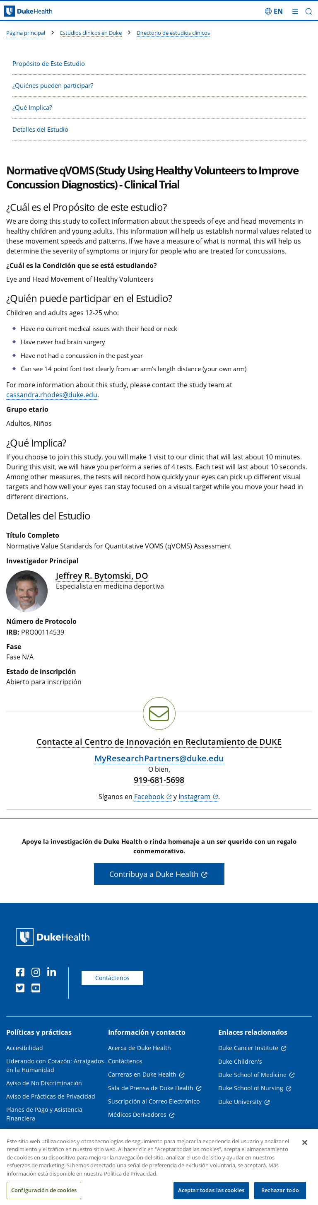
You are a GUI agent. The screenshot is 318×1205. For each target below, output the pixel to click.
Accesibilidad (24, 1048)
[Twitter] (22, 989)
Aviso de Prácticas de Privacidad (50, 1096)
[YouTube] (37, 989)
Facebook (149, 796)
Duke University (240, 1102)
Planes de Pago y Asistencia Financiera (44, 1114)
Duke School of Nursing (250, 1088)
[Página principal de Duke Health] (40, 11)
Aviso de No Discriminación (44, 1083)
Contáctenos (112, 978)
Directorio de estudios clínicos (173, 32)
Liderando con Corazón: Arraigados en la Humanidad (55, 1065)
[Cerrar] (305, 1151)
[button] (308, 11)
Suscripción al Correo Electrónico (154, 1101)
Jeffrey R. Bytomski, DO (102, 575)
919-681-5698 (159, 780)
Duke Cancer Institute (248, 1048)
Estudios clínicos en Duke (91, 32)
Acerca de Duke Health (139, 1048)
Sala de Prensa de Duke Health (150, 1088)
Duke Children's (240, 1061)
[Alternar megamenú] (295, 11)
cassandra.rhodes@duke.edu (51, 394)
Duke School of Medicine (252, 1075)
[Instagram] (37, 973)
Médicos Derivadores (137, 1114)
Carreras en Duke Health (142, 1074)
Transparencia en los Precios (46, 1131)
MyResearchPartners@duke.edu (159, 758)
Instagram (194, 796)
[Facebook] (22, 973)
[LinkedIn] (53, 973)
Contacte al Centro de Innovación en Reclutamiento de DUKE (159, 741)
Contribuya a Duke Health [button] (153, 874)
